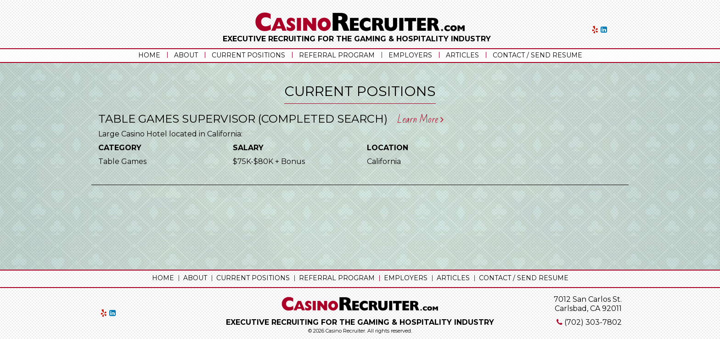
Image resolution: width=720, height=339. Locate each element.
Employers (410, 55)
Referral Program (337, 55)
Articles (462, 55)
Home (149, 55)
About (186, 55)
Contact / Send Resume (537, 55)
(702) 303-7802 (593, 322)
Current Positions (248, 55)
